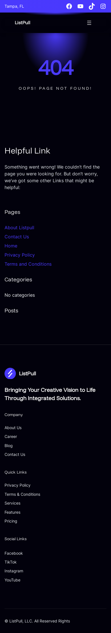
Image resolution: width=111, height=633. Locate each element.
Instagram (14, 570)
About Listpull (19, 227)
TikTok (11, 562)
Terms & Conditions (22, 494)
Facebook (14, 553)
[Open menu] (89, 22)
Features (12, 512)
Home (11, 246)
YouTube (12, 579)
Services (12, 503)
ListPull (22, 22)
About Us (13, 427)
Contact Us (17, 236)
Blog (9, 445)
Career (11, 436)
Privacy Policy (20, 255)
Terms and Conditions (28, 264)
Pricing (11, 521)
